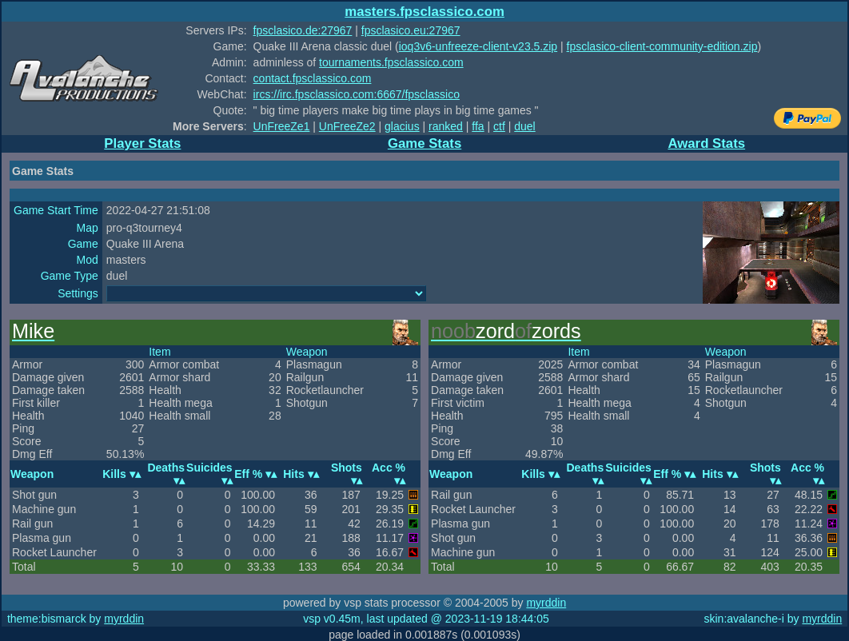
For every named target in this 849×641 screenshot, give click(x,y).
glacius (402, 126)
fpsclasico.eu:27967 (410, 30)
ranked (445, 126)
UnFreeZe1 (281, 126)
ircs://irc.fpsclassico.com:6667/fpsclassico (356, 94)
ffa (478, 126)
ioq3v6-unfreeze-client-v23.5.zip (478, 46)
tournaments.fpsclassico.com (391, 62)
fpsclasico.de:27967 (303, 30)
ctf (499, 126)
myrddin (546, 602)
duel (524, 126)
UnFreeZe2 (347, 126)
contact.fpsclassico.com (312, 78)
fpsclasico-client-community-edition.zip (662, 46)
